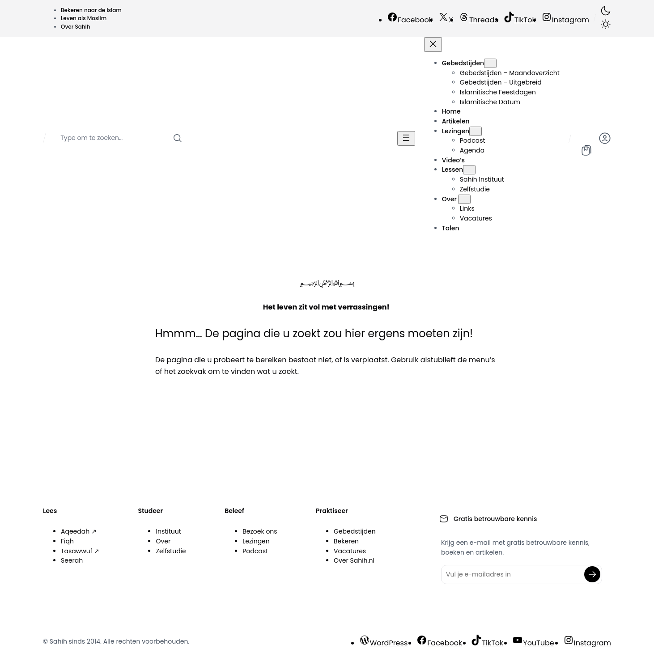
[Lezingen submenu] (475, 131)
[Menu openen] (406, 138)
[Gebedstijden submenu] (490, 63)
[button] (605, 18)
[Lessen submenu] (469, 169)
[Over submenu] (464, 199)
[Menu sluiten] (433, 44)
